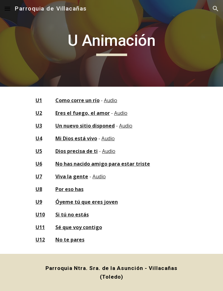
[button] (7, 8)
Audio (110, 100)
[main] (111, 43)
